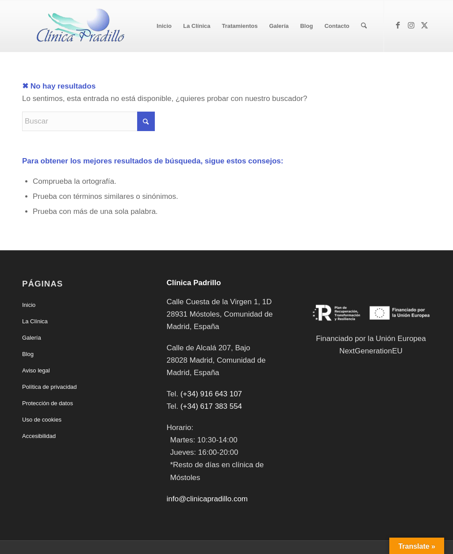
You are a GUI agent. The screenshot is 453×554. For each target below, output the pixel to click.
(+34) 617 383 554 (211, 406)
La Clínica (35, 321)
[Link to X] (424, 25)
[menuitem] (164, 26)
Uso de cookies (41, 419)
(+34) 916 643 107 (211, 394)
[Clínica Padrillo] (78, 26)
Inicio (28, 305)
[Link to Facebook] (397, 25)
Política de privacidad (49, 387)
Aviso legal (36, 370)
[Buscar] (363, 26)
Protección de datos (47, 403)
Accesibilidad (39, 436)
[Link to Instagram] (411, 25)
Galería (31, 337)
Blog (28, 354)
